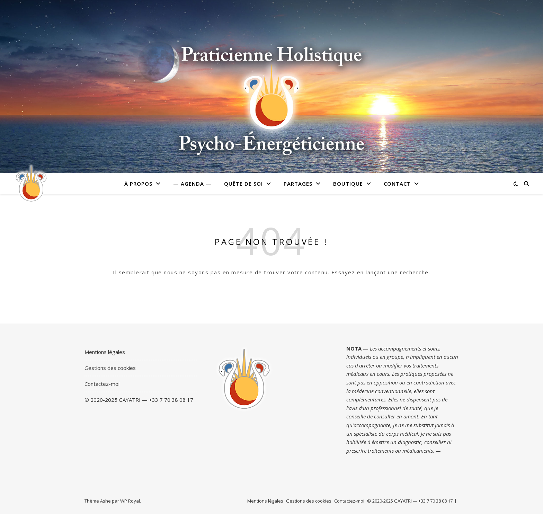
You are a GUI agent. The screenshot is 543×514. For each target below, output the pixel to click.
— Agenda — (192, 183)
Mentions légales (104, 351)
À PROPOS (138, 183)
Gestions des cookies (110, 367)
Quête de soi (243, 183)
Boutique (348, 183)
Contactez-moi (101, 383)
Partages (298, 183)
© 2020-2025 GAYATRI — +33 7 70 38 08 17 (138, 399)
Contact (397, 183)
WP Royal (130, 501)
